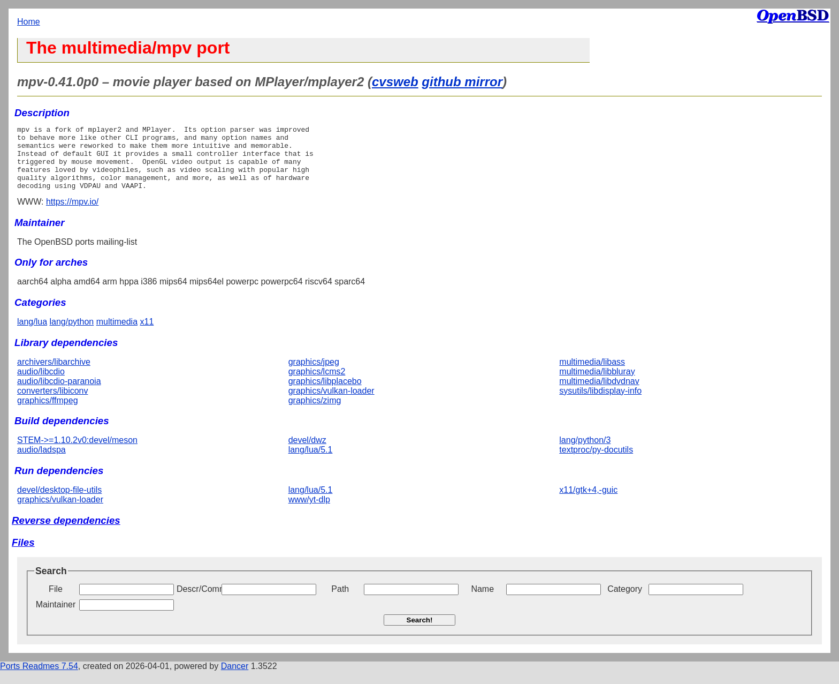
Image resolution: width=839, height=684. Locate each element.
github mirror (462, 81)
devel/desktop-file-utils (59, 502)
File (56, 601)
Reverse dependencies (66, 533)
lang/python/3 (585, 452)
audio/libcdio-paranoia (59, 394)
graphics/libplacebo (325, 394)
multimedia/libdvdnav (599, 394)
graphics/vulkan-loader (331, 403)
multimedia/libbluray (597, 384)
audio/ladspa (41, 462)
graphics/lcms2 (317, 384)
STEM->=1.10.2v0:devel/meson (77, 452)
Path (340, 601)
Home (28, 21)
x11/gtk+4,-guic (588, 502)
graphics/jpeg (313, 374)
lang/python (72, 334)
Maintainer (56, 617)
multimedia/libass (592, 374)
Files (23, 555)
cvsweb (395, 81)
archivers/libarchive (53, 374)
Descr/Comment (198, 601)
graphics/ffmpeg (47, 413)
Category (624, 601)
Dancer (235, 678)
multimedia (117, 334)
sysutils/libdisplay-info (600, 403)
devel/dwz (307, 452)
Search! (420, 633)
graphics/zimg (314, 413)
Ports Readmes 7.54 (39, 678)
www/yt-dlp (309, 512)
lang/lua (32, 334)
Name (482, 601)
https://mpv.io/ (72, 214)
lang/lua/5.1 (310, 462)
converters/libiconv (52, 403)
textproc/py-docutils (596, 462)
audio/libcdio (41, 384)
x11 (147, 334)
